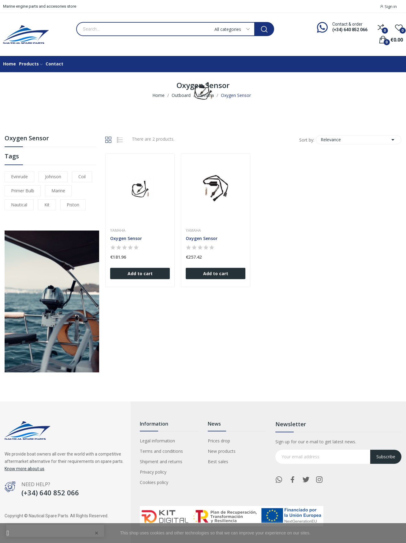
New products (222, 451)
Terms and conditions (161, 451)
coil (82, 176)
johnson (53, 176)
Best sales (218, 461)
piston (73, 205)
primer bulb (22, 191)
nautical (19, 205)
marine (58, 191)
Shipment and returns (161, 461)
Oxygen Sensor (27, 138)
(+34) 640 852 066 (349, 30)
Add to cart (140, 273)
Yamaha (117, 230)
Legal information (157, 441)
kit (47, 205)
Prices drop (219, 441)
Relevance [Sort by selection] (359, 139)
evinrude (19, 176)
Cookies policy (154, 482)
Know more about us (24, 468)
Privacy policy (153, 472)
